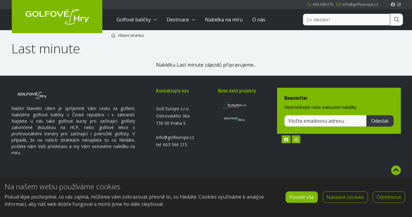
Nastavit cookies (345, 197)
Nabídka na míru (224, 19)
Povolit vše (301, 197)
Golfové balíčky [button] (134, 19)
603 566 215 (320, 4)
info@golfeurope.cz (357, 4)
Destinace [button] (178, 19)
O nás (258, 19)
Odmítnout (389, 197)
